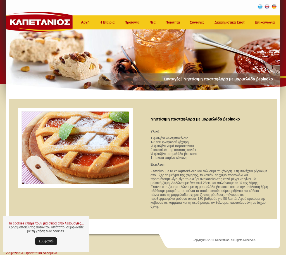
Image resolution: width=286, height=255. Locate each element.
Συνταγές (197, 22)
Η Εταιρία (107, 22)
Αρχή (85, 22)
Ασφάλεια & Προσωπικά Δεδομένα (31, 253)
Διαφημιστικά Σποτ (229, 22)
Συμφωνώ (46, 241)
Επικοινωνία (265, 22)
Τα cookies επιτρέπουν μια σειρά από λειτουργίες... (46, 223)
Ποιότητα (173, 22)
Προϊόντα (132, 22)
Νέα (152, 22)
